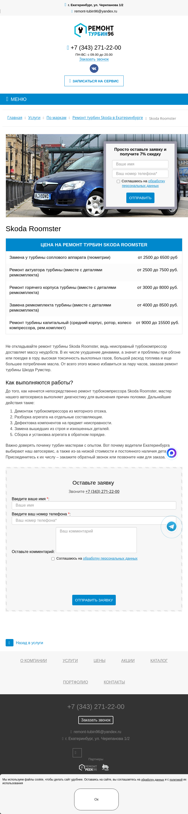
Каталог (159, 661)
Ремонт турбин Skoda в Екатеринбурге (107, 117)
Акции (128, 661)
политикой (176, 779)
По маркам (56, 117)
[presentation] (94, 577)
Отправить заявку (94, 600)
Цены (99, 661)
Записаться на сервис (94, 81)
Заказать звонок (94, 59)
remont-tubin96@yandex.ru (95, 11)
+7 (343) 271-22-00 (96, 47)
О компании (33, 661)
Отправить (140, 198)
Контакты (114, 682)
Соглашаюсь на (96, 558)
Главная (14, 117)
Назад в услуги (24, 643)
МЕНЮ (19, 99)
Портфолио (75, 682)
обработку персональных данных (110, 558)
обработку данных (152, 779)
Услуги (34, 117)
